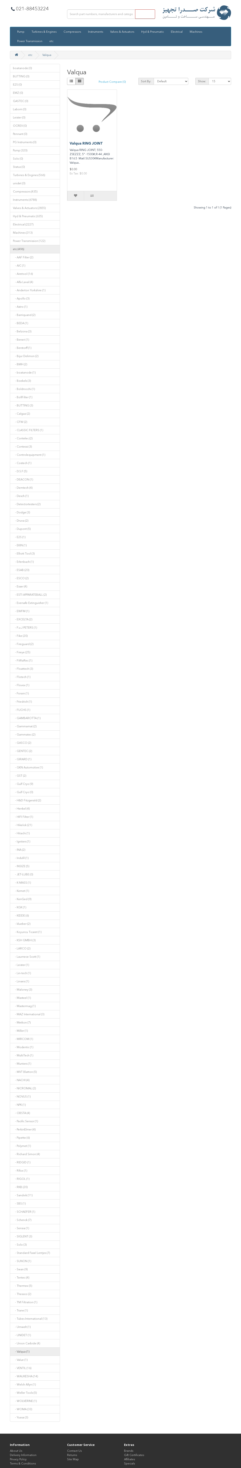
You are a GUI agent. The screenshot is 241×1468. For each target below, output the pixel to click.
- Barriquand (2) (24, 315)
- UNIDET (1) (22, 1335)
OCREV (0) (20, 125)
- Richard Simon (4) (26, 1154)
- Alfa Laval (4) (23, 282)
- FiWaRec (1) (22, 660)
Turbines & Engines (44, 31)
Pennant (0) (20, 134)
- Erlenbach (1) (23, 561)
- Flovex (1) (21, 685)
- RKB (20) (20, 1187)
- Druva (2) (20, 520)
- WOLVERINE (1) (25, 1401)
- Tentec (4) (21, 1277)
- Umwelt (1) (22, 1327)
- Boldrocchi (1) (24, 389)
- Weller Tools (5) (25, 1392)
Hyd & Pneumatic (152, 31)
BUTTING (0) (21, 76)
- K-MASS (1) (22, 882)
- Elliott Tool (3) (24, 553)
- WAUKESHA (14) (25, 1376)
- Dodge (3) (21, 512)
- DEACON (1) (23, 479)
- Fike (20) (20, 636)
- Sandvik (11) (22, 1195)
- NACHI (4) (21, 1080)
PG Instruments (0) (24, 142)
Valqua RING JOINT (86, 143)
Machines (196, 31)
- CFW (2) (20, 422)
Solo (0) (18, 158)
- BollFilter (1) (22, 397)
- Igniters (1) (21, 841)
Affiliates (129, 1459)
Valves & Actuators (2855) (29, 208)
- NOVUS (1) (22, 1096)
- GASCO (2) (22, 742)
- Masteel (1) (22, 998)
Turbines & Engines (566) (29, 175)
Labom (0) (19, 109)
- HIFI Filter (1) (23, 817)
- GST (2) (19, 775)
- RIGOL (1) (21, 1179)
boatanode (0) (22, 68)
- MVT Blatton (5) (25, 1072)
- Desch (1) (20, 496)
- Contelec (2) (22, 438)
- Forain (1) (21, 693)
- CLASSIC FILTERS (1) (28, 430)
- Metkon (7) (22, 1022)
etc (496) (18, 249)
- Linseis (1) (21, 981)
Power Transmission (29, 41)
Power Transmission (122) (29, 241)
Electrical (177, 31)
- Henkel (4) (21, 808)
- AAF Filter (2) (23, 257)
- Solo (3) (20, 1244)
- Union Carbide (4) (26, 1343)
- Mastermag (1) (24, 1006)
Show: (202, 81)
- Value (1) (20, 1360)
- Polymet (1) (22, 1146)
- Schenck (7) (22, 1220)
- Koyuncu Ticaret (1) (27, 932)
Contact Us (74, 1450)
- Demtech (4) (22, 487)
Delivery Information (23, 1455)
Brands (128, 1450)
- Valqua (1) (21, 1351)
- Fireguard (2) (23, 644)
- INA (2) (19, 849)
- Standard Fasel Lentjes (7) (31, 1253)
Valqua (46, 55)
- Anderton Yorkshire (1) (29, 290)
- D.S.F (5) (20, 471)
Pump (20, 31)
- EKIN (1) (20, 545)
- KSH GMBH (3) (24, 940)
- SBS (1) (19, 1203)
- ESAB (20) (21, 570)
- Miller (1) (20, 1030)
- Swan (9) (20, 1269)
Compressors (72, 31)
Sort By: (146, 81)
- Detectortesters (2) (26, 504)
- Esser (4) (20, 586)
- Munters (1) (22, 1063)
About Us (16, 1450)
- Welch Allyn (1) (24, 1384)
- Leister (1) (21, 965)
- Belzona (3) (22, 331)
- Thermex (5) (22, 1285)
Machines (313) (22, 232)
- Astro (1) (20, 306)
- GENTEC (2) (22, 751)
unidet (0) (19, 183)
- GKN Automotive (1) (28, 767)
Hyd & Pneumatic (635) (28, 216)
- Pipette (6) (21, 1137)
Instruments (95, 31)
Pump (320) (20, 150)
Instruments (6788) (25, 199)
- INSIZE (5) (21, 866)
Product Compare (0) (112, 81)
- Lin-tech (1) (22, 973)
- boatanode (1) (24, 372)
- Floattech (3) (23, 668)
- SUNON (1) (22, 1261)
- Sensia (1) (21, 1228)
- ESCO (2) (20, 578)
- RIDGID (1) (21, 1162)
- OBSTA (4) (21, 1113)
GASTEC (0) (20, 101)
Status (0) (19, 167)
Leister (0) (19, 117)
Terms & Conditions (23, 1463)
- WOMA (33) (22, 1409)
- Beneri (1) (21, 339)
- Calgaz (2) (21, 413)
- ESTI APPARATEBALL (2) (30, 594)
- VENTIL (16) (22, 1368)
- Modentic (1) (23, 1047)
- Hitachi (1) (21, 833)
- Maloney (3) (22, 989)
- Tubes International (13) (30, 1318)
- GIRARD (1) (22, 759)
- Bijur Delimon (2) (25, 356)
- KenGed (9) (22, 899)
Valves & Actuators (122, 31)
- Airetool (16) (23, 273)
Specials (129, 1463)
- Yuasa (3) (20, 1417)
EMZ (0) (18, 92)
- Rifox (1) (20, 1170)
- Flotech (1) (21, 677)
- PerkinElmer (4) (24, 1129)
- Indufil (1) (20, 858)
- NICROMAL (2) (24, 1088)
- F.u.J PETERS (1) (25, 627)
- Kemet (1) (21, 891)
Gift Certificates (134, 1455)
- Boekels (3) (22, 380)
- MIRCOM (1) (23, 1039)
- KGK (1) (19, 907)
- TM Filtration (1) (25, 1302)
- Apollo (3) (21, 298)
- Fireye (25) (21, 652)
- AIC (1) (19, 265)
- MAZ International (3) (28, 1014)
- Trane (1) (20, 1310)
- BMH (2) (20, 364)
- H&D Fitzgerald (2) (27, 800)
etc (51, 41)
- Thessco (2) (22, 1294)
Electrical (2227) (23, 224)
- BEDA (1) (20, 323)
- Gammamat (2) (24, 726)
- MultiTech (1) (23, 1055)
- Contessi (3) (22, 446)
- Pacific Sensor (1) (25, 1121)
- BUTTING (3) (23, 405)
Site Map (73, 1459)
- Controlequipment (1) (29, 455)
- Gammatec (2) (24, 734)
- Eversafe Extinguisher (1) (30, 603)
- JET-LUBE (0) (23, 874)
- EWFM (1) (21, 611)
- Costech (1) (22, 463)
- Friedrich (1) (22, 701)
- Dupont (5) (22, 529)
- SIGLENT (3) (22, 1236)
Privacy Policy (18, 1459)
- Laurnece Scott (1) (26, 956)
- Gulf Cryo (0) (23, 792)
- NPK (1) (19, 1104)
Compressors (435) (25, 191)
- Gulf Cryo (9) (23, 784)
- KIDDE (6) (21, 915)
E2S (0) (17, 84)
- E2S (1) (19, 537)
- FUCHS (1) (21, 710)
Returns (72, 1455)
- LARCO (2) (21, 948)
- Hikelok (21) (22, 825)
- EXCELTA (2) (22, 619)
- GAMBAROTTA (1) (26, 718)
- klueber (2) (21, 923)
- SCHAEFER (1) (24, 1211)
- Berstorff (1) (22, 348)
